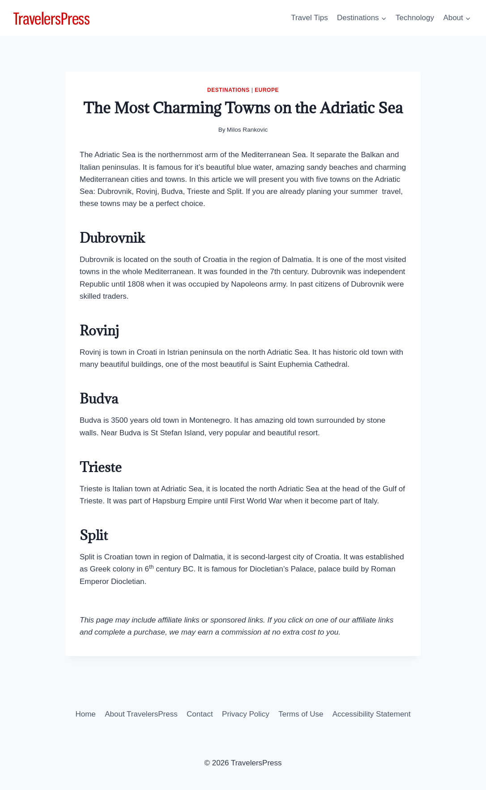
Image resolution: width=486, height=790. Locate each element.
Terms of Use (300, 714)
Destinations (228, 90)
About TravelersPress (141, 714)
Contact (200, 714)
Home (85, 714)
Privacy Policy (245, 714)
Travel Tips (309, 17)
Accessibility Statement (372, 714)
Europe (267, 90)
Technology (415, 17)
